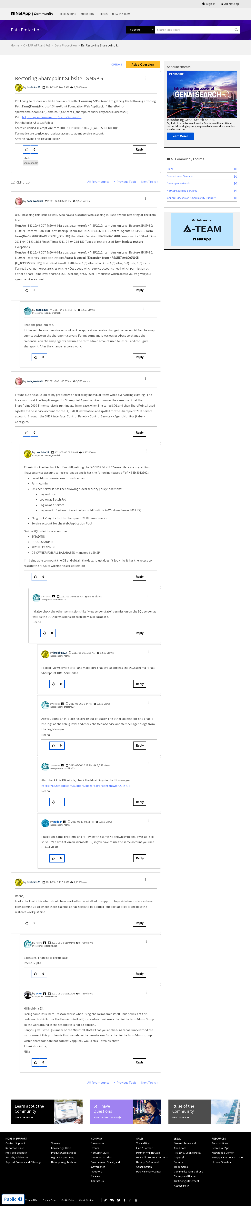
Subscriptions (220, 1143)
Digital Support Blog (63, 1157)
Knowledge (88, 14)
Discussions (68, 14)
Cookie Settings (86, 1200)
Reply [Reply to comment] (139, 290)
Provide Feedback (16, 1152)
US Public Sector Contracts (152, 1157)
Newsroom (97, 1143)
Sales (140, 1138)
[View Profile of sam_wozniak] (35, 201)
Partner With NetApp (148, 1152)
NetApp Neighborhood (64, 1162)
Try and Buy (143, 1143)
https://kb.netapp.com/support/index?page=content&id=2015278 (85, 786)
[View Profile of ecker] (39, 993)
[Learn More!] (180, 136)
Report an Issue (14, 1148)
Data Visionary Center (148, 1171)
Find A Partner (144, 1148)
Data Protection (66, 45)
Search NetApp (220, 1148)
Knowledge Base (61, 1148)
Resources (219, 1138)
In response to (46, 312)
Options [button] (116, 64)
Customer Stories (101, 1157)
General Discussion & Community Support (191, 198)
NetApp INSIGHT (100, 1152)
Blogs (104, 14)
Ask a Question (143, 64)
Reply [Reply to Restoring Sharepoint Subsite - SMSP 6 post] (139, 149)
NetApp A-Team (121, 14)
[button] (145, 78)
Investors (96, 1171)
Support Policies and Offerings (23, 1162)
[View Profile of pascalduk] (42, 310)
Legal (177, 1138)
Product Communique (63, 1152)
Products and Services (180, 176)
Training (55, 1143)
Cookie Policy (67, 1200)
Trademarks (181, 1167)
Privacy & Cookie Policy (187, 1152)
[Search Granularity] (140, 30)
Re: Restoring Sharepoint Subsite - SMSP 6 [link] (100, 45)
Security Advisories (16, 1157)
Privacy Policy (49, 1200)
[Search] (197, 30)
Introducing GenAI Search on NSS (191, 119)
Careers (95, 1176)
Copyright (180, 1157)
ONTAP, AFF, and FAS (36, 45)
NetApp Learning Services (182, 190)
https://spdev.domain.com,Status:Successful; (52, 117)
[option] (202, 107)
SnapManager (31, 162)
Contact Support (15, 1143)
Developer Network (178, 183)
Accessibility (181, 1185)
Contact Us (97, 1181)
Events (95, 1148)
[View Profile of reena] (48, 596)
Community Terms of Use (188, 1171)
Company (96, 1138)
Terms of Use (31, 1200)
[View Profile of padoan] (57, 821)
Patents (178, 1162)
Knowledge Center (223, 1152)
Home (15, 45)
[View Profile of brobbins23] (33, 87)
